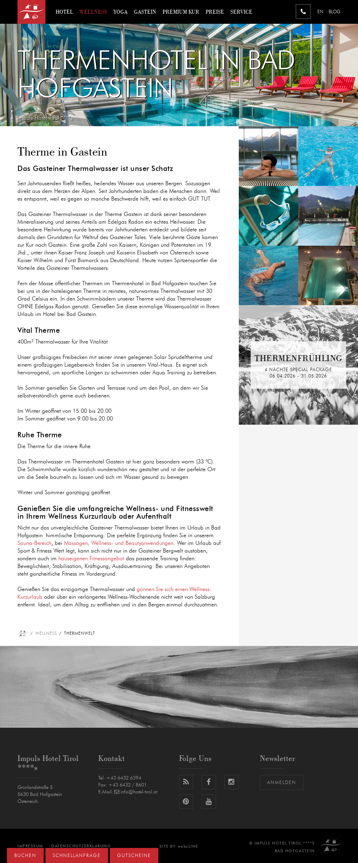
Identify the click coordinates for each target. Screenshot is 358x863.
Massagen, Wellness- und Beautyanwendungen (118, 543)
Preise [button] (215, 12)
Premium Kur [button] (181, 12)
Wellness (46, 633)
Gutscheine (134, 856)
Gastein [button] (145, 12)
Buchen (25, 856)
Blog (335, 12)
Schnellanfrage (77, 856)
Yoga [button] (120, 12)
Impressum (30, 846)
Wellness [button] (93, 12)
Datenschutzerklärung (81, 846)
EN (320, 12)
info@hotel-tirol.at (135, 792)
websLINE (188, 846)
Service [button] (241, 12)
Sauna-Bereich (34, 543)
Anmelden (281, 783)
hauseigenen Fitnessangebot (91, 558)
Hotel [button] (64, 12)
